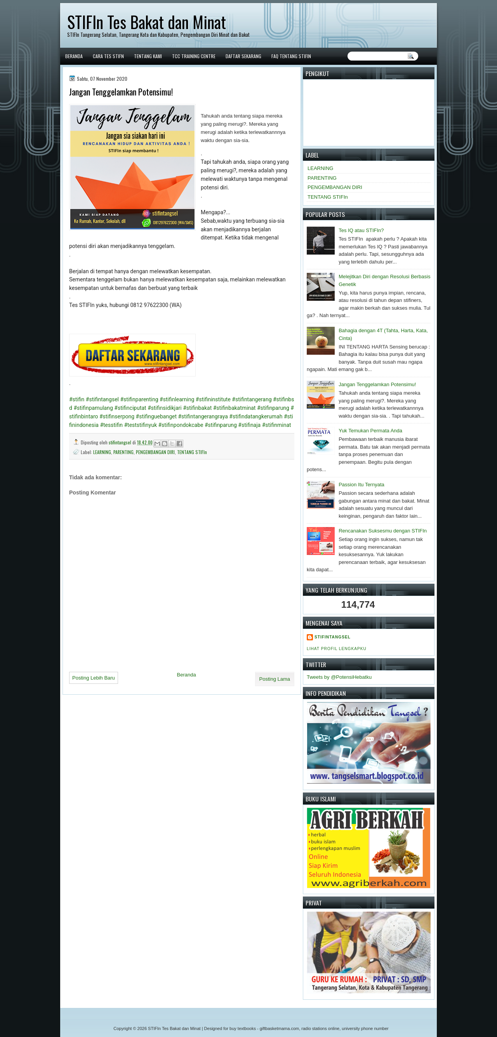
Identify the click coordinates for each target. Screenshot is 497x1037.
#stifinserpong (116, 416)
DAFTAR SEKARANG (243, 56)
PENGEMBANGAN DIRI (155, 452)
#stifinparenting (139, 399)
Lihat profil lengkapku (337, 649)
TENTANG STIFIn (192, 452)
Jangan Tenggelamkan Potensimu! (377, 384)
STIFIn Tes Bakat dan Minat (146, 22)
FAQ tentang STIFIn (291, 56)
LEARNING (102, 452)
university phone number (365, 1028)
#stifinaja (249, 425)
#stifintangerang (251, 399)
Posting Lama (274, 679)
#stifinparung (273, 408)
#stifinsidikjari (164, 408)
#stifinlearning (177, 399)
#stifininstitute (213, 399)
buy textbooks (242, 1028)
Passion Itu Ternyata (361, 484)
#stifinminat (276, 425)
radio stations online (320, 1028)
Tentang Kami (148, 56)
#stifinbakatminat (234, 408)
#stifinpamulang (93, 408)
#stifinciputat (130, 408)
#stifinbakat (197, 408)
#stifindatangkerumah (255, 416)
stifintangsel (120, 442)
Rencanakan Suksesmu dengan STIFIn (383, 531)
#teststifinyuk (140, 425)
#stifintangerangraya (203, 416)
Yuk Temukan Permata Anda (370, 431)
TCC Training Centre (193, 56)
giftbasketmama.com (279, 1028)
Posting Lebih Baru (93, 678)
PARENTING (123, 452)
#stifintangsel (102, 399)
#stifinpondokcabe (180, 425)
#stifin (76, 399)
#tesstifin (111, 425)
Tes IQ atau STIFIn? (361, 230)
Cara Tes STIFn (108, 56)
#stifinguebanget (156, 416)
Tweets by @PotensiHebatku (339, 677)
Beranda (74, 56)
